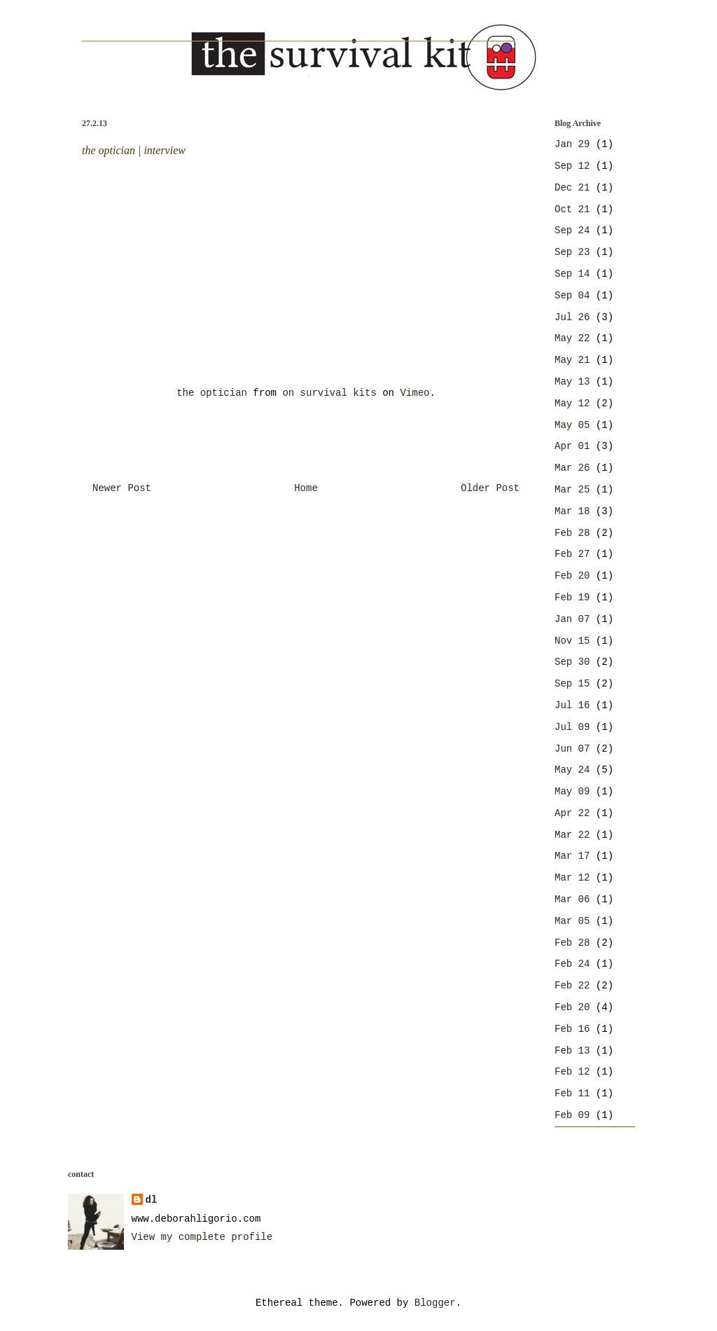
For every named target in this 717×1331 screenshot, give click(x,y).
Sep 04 (572, 295)
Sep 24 (572, 230)
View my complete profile (202, 1237)
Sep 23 (572, 252)
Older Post (490, 488)
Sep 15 (572, 683)
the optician (211, 393)
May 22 (572, 338)
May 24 (572, 769)
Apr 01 (572, 446)
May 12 (572, 403)
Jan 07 (572, 619)
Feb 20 (572, 575)
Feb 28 (572, 533)
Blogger (435, 1303)
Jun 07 (572, 748)
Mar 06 (572, 899)
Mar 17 (572, 856)
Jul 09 (572, 727)
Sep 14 (572, 274)
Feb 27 (572, 554)
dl (152, 1200)
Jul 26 (572, 317)
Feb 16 (572, 1029)
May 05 (572, 425)
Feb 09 (572, 1115)
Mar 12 (572, 877)
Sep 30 (572, 662)
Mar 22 (572, 835)
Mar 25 (572, 489)
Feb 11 (572, 1093)
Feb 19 (572, 597)
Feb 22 (572, 985)
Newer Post (121, 488)
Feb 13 (572, 1050)
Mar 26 (572, 468)
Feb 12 (572, 1071)
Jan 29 (572, 144)
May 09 (572, 791)
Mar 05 (572, 921)
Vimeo (414, 393)
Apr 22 (572, 813)
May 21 (572, 360)
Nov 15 (572, 641)
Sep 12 (572, 166)
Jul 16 (572, 705)
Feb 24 (572, 964)
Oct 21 (572, 209)
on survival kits (329, 393)
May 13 (572, 381)
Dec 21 (572, 187)
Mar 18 (572, 511)
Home (306, 488)
